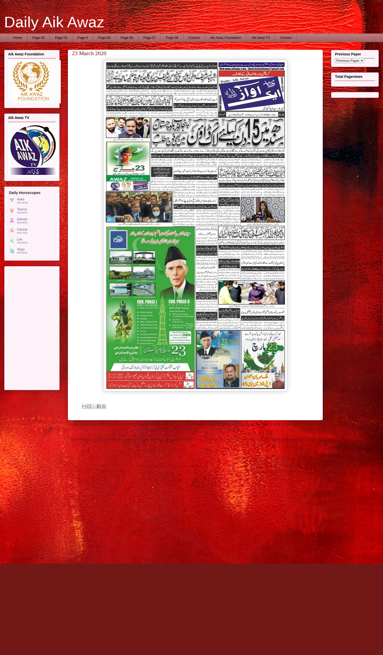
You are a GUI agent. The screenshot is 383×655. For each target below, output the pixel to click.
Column (194, 38)
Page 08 (172, 38)
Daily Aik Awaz (54, 22)
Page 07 (149, 38)
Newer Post (82, 432)
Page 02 (38, 38)
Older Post (309, 432)
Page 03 (61, 38)
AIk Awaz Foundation (225, 38)
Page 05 (104, 38)
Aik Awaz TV (261, 38)
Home (17, 38)
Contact (286, 38)
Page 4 (82, 38)
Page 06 (127, 38)
